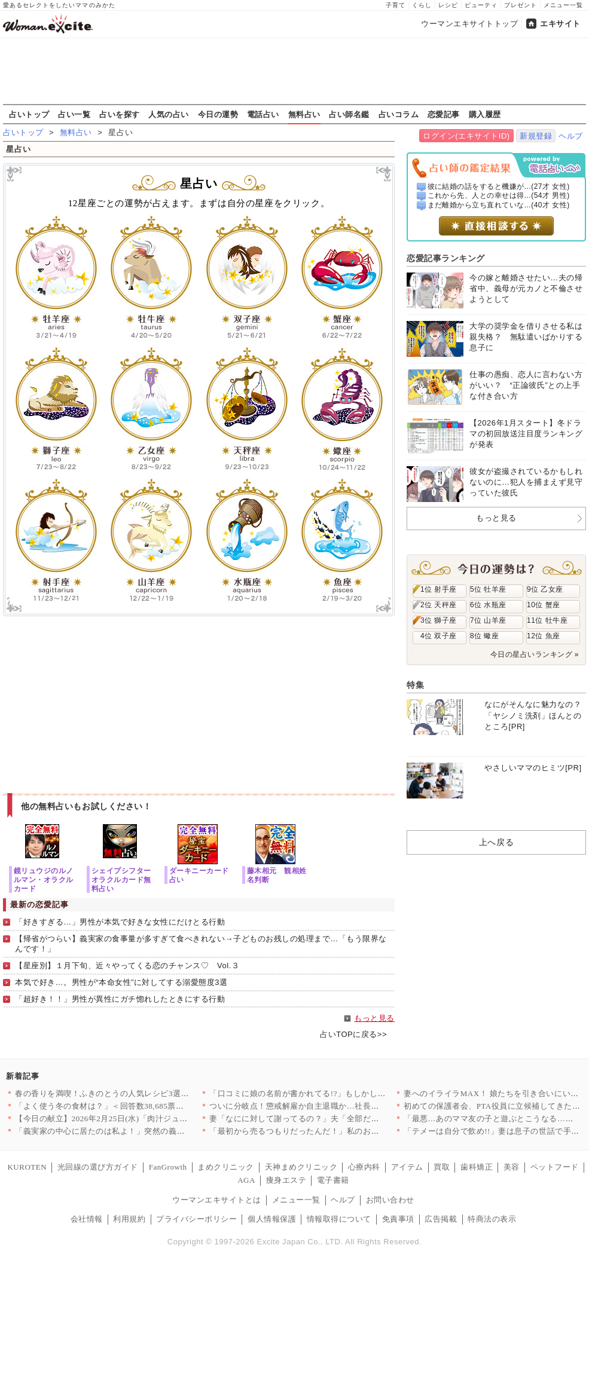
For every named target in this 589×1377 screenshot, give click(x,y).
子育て (395, 5)
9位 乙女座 (545, 589)
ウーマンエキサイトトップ (469, 23)
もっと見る (374, 1018)
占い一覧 (74, 114)
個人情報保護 (272, 1218)
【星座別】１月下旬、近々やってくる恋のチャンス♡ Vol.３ (127, 965)
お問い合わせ (390, 1199)
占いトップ (29, 114)
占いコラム (399, 114)
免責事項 (398, 1218)
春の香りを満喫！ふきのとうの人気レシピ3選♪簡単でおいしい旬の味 (140, 1093)
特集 (415, 685)
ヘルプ (571, 135)
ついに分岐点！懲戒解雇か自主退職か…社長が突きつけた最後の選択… (338, 1105)
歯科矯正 (476, 1166)
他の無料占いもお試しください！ (86, 806)
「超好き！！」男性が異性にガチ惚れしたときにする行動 (120, 998)
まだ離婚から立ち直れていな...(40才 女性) (499, 205)
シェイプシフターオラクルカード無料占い (121, 879)
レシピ (448, 5)
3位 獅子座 (438, 620)
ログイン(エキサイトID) (466, 135)
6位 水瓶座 (488, 605)
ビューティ (481, 5)
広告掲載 (441, 1218)
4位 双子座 (438, 636)
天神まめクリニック (301, 1166)
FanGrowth (168, 1166)
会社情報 (87, 1218)
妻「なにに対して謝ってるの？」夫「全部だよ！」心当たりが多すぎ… (338, 1118)
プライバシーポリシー (196, 1218)
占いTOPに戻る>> (353, 1034)
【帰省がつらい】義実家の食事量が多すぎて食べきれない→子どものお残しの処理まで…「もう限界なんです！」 (201, 943)
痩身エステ (286, 1180)
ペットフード (554, 1166)
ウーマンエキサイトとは (216, 1199)
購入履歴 (485, 114)
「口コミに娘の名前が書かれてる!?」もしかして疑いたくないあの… (334, 1093)
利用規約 (129, 1218)
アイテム (407, 1166)
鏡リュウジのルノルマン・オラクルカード (44, 879)
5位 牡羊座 (488, 589)
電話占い (263, 114)
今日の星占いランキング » (534, 654)
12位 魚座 (543, 636)
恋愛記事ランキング (446, 258)
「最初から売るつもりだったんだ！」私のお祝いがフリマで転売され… (338, 1131)
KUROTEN (27, 1166)
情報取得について (339, 1218)
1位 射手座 (438, 589)
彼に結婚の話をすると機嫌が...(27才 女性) (499, 186)
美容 (511, 1166)
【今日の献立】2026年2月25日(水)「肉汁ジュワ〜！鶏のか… (125, 1118)
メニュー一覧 (563, 5)
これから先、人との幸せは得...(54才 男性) (499, 195)
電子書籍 (333, 1180)
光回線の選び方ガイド (97, 1166)
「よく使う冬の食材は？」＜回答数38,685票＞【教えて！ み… (129, 1105)
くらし (422, 5)
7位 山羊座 (488, 620)
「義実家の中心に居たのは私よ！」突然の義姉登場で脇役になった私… (144, 1131)
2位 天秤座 (438, 605)
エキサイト (560, 23)
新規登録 (536, 135)
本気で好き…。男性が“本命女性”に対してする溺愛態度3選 (121, 982)
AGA (246, 1180)
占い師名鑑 (349, 114)
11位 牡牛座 (547, 620)
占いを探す (119, 114)
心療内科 (364, 1166)
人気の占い (168, 114)
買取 (442, 1166)
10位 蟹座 (543, 605)
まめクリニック (225, 1166)
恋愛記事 (444, 114)
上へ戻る (496, 842)
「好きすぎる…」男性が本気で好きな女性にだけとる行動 (120, 921)
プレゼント (520, 5)
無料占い (304, 114)
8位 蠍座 (484, 636)
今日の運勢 (218, 114)
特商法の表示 (492, 1218)
